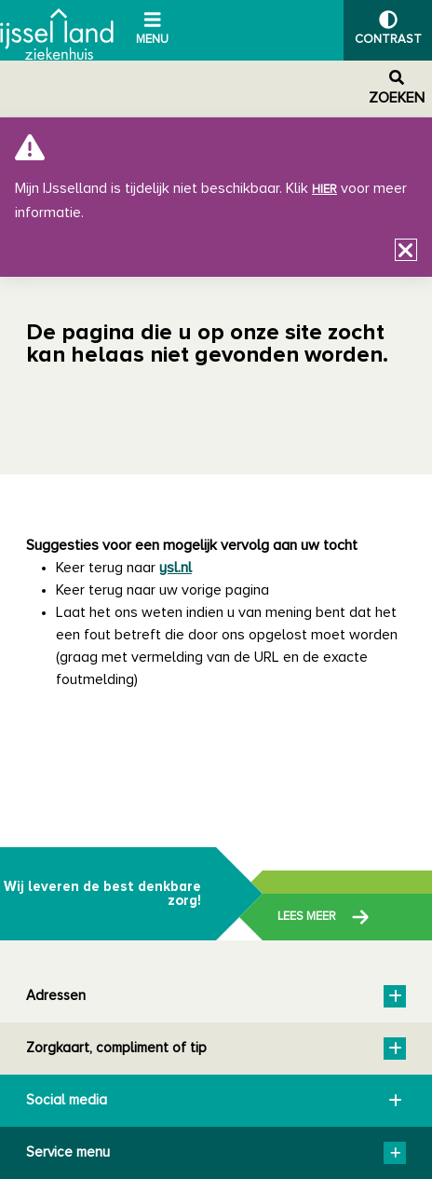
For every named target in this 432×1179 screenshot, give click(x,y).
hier (324, 190)
